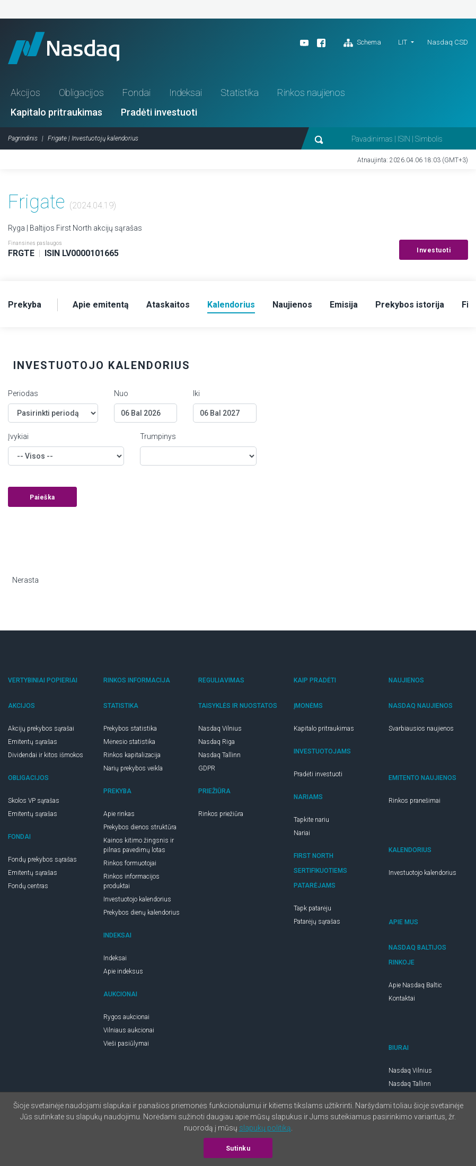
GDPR (206, 768)
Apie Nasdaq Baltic (415, 985)
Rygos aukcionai (126, 1017)
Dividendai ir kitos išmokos (45, 755)
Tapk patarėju (312, 908)
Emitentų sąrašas (32, 742)
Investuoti (434, 250)
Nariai (302, 833)
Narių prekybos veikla (133, 768)
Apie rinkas (119, 814)
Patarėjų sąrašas (317, 921)
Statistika (240, 92)
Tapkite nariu (311, 819)
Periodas (23, 393)
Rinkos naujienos (311, 92)
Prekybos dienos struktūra (140, 827)
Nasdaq (63, 48)
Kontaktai (402, 998)
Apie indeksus (123, 971)
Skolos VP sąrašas (33, 800)
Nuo (121, 393)
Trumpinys (158, 436)
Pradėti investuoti (159, 112)
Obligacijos (81, 92)
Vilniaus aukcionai (128, 1030)
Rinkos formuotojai (129, 863)
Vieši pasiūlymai (126, 1043)
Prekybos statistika (130, 728)
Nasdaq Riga (216, 742)
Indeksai (185, 92)
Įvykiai (18, 436)
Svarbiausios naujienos (421, 728)
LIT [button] (402, 42)
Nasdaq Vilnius (220, 728)
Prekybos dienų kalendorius (141, 912)
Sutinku (238, 1148)
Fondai (136, 92)
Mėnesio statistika (129, 742)
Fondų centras (28, 886)
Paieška (42, 497)
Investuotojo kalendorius (137, 899)
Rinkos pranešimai (414, 800)
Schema (362, 43)
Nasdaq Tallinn (219, 755)
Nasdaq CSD (447, 42)
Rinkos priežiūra (220, 814)
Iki (196, 393)
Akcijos (25, 92)
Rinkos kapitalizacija (132, 755)
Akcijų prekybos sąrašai (41, 728)
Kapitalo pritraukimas (56, 112)
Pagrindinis (23, 138)
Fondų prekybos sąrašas (42, 859)
